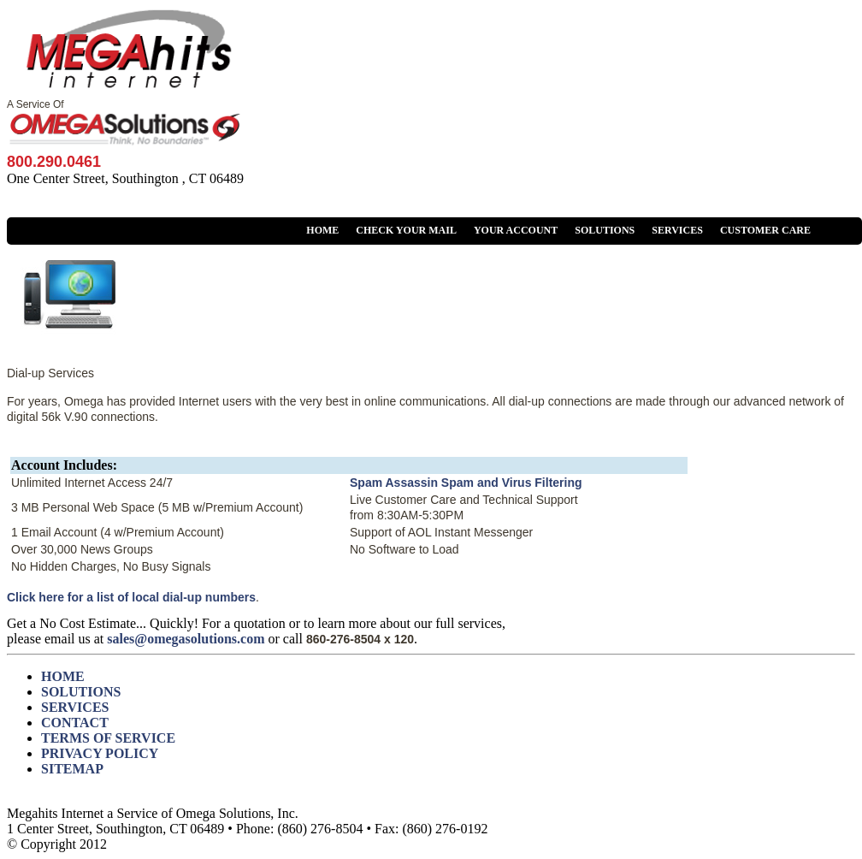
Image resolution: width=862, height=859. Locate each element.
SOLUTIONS (605, 230)
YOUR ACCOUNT (516, 230)
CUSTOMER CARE (765, 230)
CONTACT (75, 722)
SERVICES (677, 230)
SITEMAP (72, 768)
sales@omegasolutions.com (185, 638)
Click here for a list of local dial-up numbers (131, 597)
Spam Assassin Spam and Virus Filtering (466, 482)
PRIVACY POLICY (99, 753)
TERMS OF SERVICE (108, 738)
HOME (322, 230)
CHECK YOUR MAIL (406, 230)
